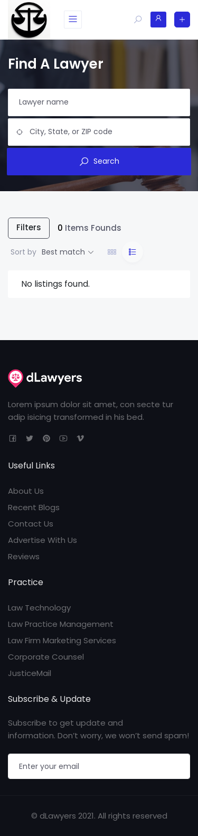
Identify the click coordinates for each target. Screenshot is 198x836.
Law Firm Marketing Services (62, 640)
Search (99, 161)
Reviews (24, 556)
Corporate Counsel (46, 656)
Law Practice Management (61, 624)
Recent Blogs (34, 507)
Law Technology (39, 607)
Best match (63, 252)
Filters (28, 227)
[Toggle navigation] (73, 20)
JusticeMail (29, 673)
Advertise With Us (42, 540)
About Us (26, 490)
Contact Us (30, 523)
